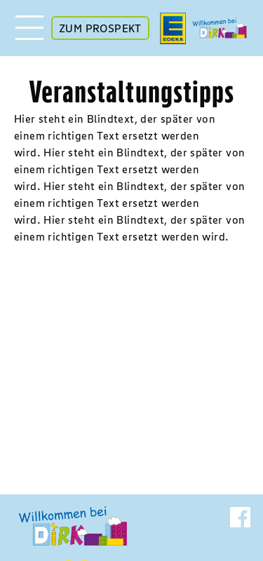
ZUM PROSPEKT (100, 28)
